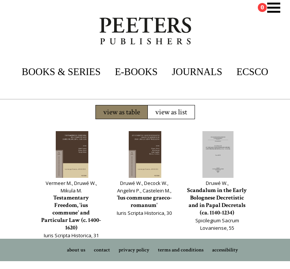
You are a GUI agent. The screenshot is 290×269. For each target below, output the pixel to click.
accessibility (225, 250)
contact (102, 250)
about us (76, 250)
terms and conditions (181, 250)
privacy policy (134, 250)
